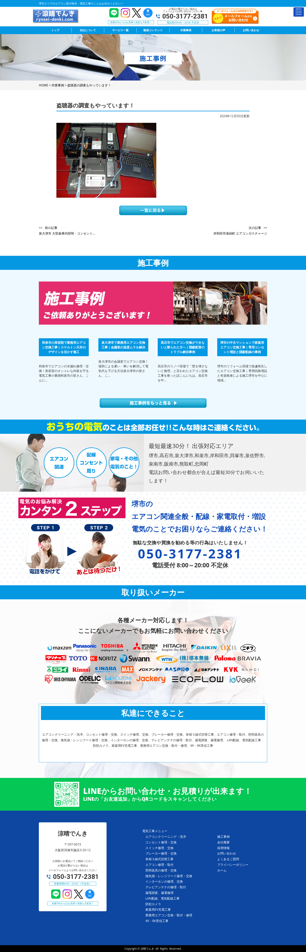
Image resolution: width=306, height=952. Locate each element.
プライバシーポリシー (232, 865)
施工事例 (223, 836)
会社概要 (223, 842)
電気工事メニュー (154, 831)
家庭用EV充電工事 (158, 909)
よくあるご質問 (228, 859)
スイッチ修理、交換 (159, 848)
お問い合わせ (226, 853)
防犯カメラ (153, 904)
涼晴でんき (147, 948)
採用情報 (223, 848)
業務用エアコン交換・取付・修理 (168, 915)
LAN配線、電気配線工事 (162, 898)
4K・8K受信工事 (156, 921)
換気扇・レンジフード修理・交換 (168, 876)
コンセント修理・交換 (161, 842)
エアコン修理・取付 (159, 865)
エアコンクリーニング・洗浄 (165, 836)
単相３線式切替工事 (159, 859)
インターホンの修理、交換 (164, 881)
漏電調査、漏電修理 (159, 893)
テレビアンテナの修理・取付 (165, 887)
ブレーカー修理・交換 (161, 853)
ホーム (222, 870)
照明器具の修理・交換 (161, 870)
